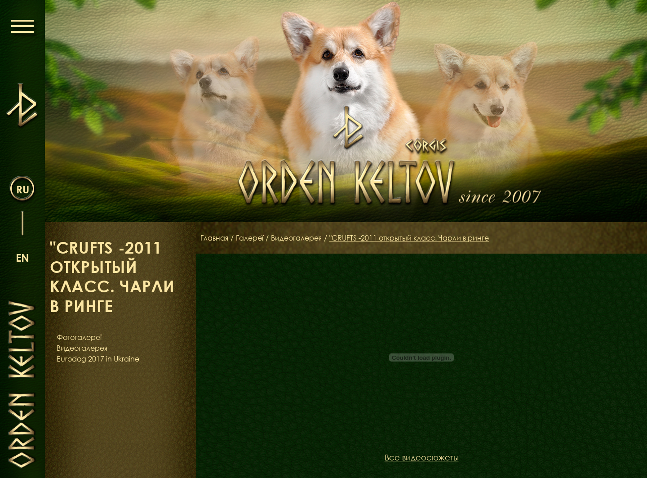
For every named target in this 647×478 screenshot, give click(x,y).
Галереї (249, 237)
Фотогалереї (79, 337)
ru (22, 189)
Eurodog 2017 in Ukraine (98, 358)
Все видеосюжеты (422, 457)
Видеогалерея (82, 348)
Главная (214, 237)
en (22, 257)
